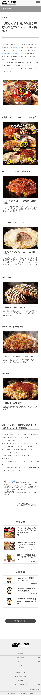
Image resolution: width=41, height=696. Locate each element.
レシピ (20, 665)
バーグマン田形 (12, 481)
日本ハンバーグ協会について (20, 685)
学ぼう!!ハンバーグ (20, 673)
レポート (20, 662)
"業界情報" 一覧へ (20, 621)
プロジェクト (20, 669)
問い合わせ (20, 681)
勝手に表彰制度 (20, 658)
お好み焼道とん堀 (16, 47)
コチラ (28, 492)
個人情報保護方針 (34, 690)
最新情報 (20, 654)
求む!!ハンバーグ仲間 (20, 677)
